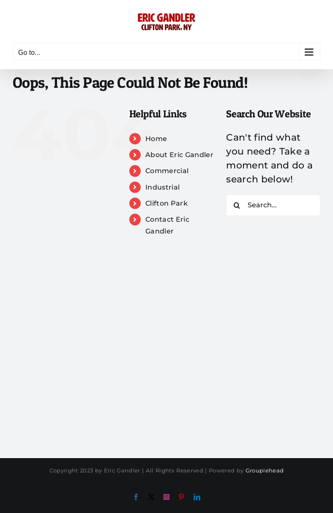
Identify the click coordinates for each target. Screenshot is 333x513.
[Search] (236, 205)
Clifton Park (166, 203)
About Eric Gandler (179, 155)
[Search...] (273, 205)
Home (156, 139)
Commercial (166, 171)
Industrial (162, 187)
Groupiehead (265, 470)
